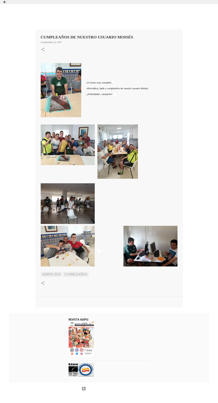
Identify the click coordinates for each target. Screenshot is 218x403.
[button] (43, 49)
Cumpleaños (75, 274)
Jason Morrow (121, 396)
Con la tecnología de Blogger (109, 388)
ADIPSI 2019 (51, 274)
